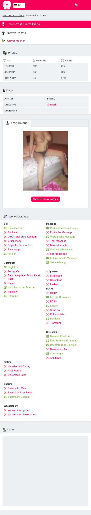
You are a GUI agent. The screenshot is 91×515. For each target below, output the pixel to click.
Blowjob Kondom (60, 336)
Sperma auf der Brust (20, 392)
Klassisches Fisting (19, 366)
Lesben (54, 284)
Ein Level (13, 232)
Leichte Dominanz (60, 297)
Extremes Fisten (17, 374)
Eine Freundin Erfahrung (63, 340)
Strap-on (55, 310)
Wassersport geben (19, 410)
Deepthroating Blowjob (63, 344)
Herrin (53, 292)
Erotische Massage (61, 232)
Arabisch (52, 104)
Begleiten (13, 267)
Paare (11, 283)
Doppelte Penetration (20, 245)
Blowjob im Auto (59, 349)
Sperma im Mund (17, 388)
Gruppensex (14, 240)
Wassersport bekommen (22, 414)
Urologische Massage (62, 236)
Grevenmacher (13, 41)
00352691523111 (16, 33)
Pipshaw (12, 291)
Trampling (55, 322)
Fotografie (14, 271)
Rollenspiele (57, 314)
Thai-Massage (58, 240)
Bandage (55, 318)
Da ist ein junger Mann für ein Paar (24, 277)
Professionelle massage (64, 228)
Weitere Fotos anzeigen (45, 199)
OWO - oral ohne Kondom (22, 236)
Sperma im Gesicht (19, 396)
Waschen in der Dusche (21, 287)
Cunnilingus (56, 353)
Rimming (13, 296)
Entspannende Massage (63, 258)
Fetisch (12, 253)
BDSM (53, 301)
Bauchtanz (56, 280)
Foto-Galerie (17, 123)
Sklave (54, 305)
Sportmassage (58, 253)
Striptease (56, 275)
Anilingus (55, 357)
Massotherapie (58, 245)
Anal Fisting (14, 370)
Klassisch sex (16, 228)
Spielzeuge (14, 249)
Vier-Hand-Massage (61, 249)
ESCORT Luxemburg (13, 15)
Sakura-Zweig (58, 262)
